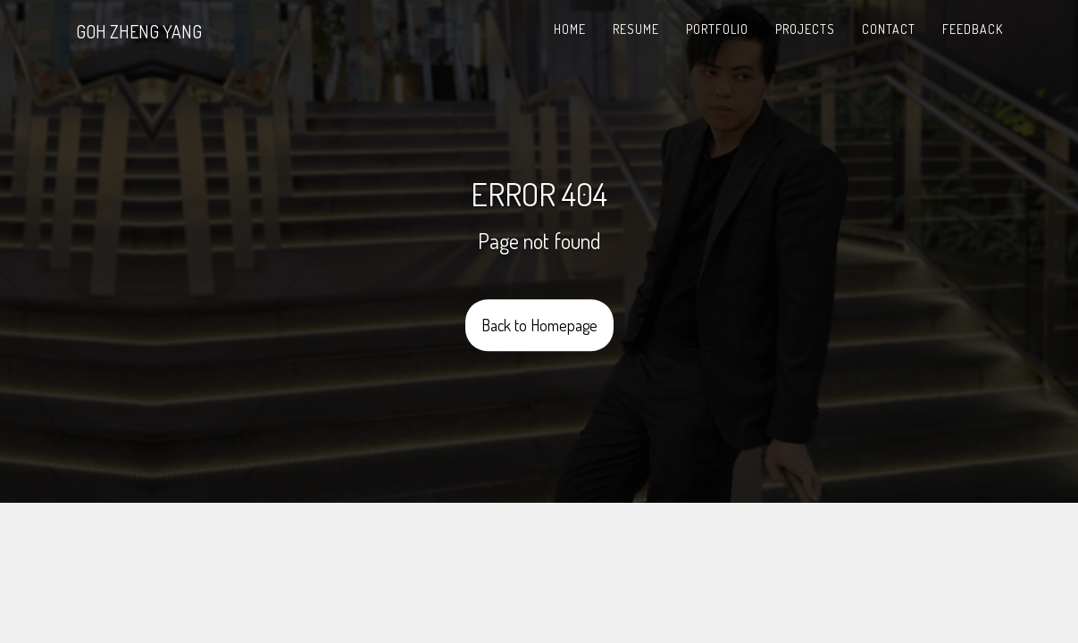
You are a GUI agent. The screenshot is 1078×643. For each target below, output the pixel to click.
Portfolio (717, 29)
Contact (888, 29)
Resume (636, 29)
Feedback (972, 29)
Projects (805, 29)
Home (570, 29)
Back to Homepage (539, 326)
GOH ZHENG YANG (139, 31)
